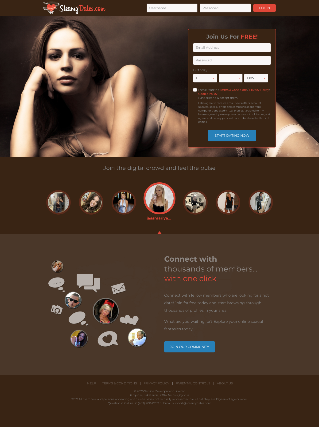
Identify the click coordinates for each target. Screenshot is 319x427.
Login (264, 8)
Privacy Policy (259, 90)
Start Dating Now (232, 135)
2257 (74, 399)
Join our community (189, 347)
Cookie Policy (208, 94)
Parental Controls (193, 383)
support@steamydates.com (191, 403)
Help (91, 383)
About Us (225, 383)
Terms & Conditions (233, 90)
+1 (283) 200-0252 (147, 403)
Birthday (200, 70)
